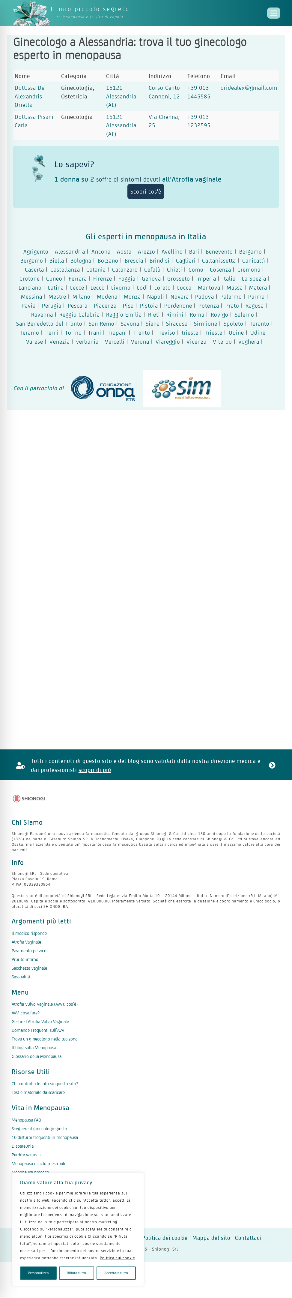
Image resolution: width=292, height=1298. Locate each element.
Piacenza (105, 305)
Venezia (59, 341)
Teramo (29, 332)
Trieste (213, 332)
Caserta (34, 269)
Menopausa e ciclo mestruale (39, 1163)
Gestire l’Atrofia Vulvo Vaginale (40, 1021)
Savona (130, 323)
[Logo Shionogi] (29, 798)
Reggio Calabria (79, 314)
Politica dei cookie (165, 1238)
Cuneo (54, 278)
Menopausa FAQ (26, 1119)
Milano (82, 296)
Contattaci (248, 1238)
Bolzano (108, 260)
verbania (87, 341)
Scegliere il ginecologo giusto (39, 1128)
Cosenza (220, 269)
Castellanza (65, 269)
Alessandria (70, 251)
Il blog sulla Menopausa (34, 1047)
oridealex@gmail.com (249, 87)
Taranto (260, 323)
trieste (190, 332)
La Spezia (254, 278)
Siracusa (177, 323)
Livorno (121, 287)
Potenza (208, 305)
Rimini (174, 314)
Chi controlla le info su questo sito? (45, 1083)
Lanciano (30, 287)
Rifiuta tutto (76, 1273)
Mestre (57, 296)
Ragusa (255, 305)
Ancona (101, 251)
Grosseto (178, 278)
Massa (235, 287)
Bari (194, 251)
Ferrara (78, 278)
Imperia (206, 278)
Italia (229, 278)
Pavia (29, 305)
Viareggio (168, 341)
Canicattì (253, 260)
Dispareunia (23, 1146)
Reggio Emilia (124, 314)
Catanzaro (125, 269)
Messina (31, 296)
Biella (56, 260)
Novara (180, 296)
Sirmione (205, 323)
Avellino (172, 251)
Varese (34, 341)
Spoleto (233, 323)
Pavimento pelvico (29, 950)
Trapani (117, 332)
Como (196, 269)
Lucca (184, 287)
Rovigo (219, 314)
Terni (52, 332)
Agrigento (36, 251)
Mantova (209, 287)
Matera (258, 287)
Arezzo (146, 251)
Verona (140, 341)
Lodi (142, 287)
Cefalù (152, 269)
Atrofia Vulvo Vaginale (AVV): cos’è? (45, 1004)
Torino (73, 332)
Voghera (248, 341)
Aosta (124, 251)
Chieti (174, 269)
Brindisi (160, 260)
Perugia (51, 305)
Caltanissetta (219, 260)
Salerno (244, 314)
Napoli (155, 296)
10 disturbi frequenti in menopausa (45, 1137)
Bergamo (250, 251)
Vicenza (196, 341)
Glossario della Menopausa (36, 1056)
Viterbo (222, 341)
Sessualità (21, 976)
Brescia (134, 260)
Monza (132, 296)
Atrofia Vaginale (26, 941)
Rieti (154, 314)
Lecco (98, 287)
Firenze (102, 278)
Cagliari (186, 260)
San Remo (102, 323)
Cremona (249, 269)
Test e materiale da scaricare (38, 1092)
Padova (204, 296)
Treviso (165, 332)
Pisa (128, 305)
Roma (197, 314)
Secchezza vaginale (29, 968)
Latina (56, 287)
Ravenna (42, 314)
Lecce (77, 287)
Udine (236, 332)
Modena (107, 296)
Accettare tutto (116, 1273)
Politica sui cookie (117, 1258)
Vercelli (115, 341)
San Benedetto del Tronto (49, 323)
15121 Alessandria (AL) (121, 96)
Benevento (219, 251)
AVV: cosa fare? (26, 1012)
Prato (232, 305)
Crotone (29, 278)
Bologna (80, 260)
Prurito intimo (25, 959)
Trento (141, 332)
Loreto (162, 287)
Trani (94, 332)
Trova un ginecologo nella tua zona (44, 1038)
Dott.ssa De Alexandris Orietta (30, 96)
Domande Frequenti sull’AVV (38, 1030)
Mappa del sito (211, 1238)
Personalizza (38, 1273)
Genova (151, 278)
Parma (256, 296)
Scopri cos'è (145, 191)
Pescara (78, 305)
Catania (96, 269)
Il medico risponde (29, 933)
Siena (153, 323)
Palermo (231, 296)
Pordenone (178, 305)
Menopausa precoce (30, 1172)
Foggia (127, 278)
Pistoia (149, 305)
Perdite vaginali (26, 1154)
